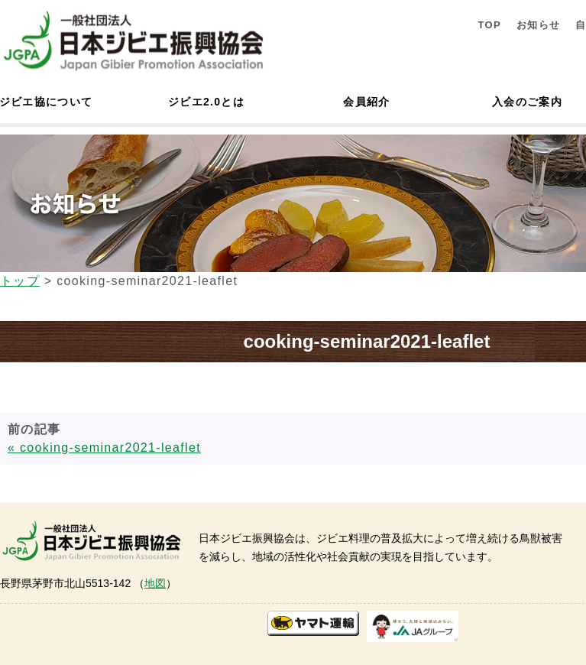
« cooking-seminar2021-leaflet (104, 447)
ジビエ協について (46, 102)
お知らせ (538, 25)
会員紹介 (366, 102)
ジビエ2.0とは (206, 102)
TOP (489, 25)
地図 (155, 583)
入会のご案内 (527, 102)
